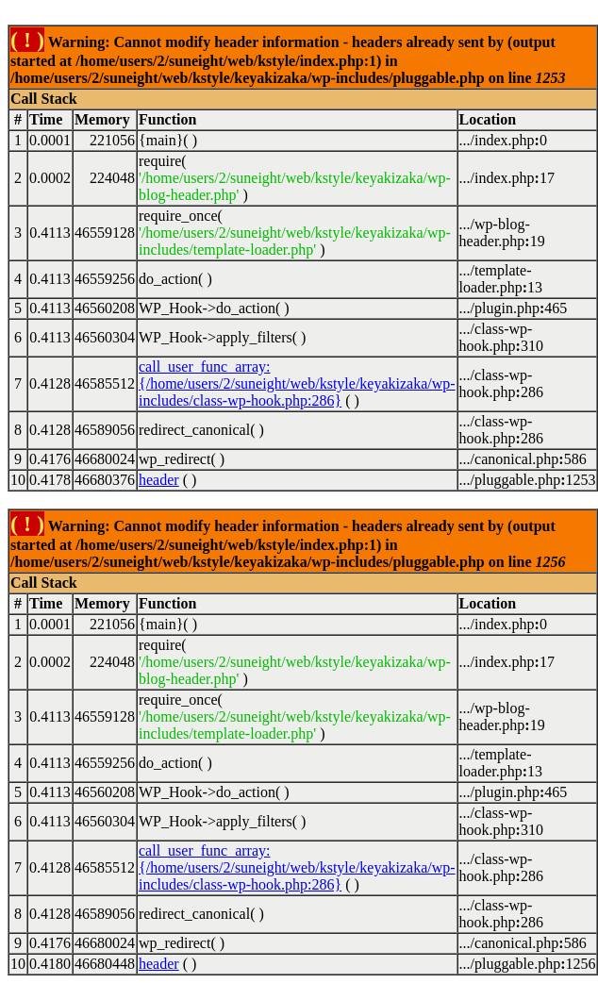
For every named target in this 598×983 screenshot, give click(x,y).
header (159, 480)
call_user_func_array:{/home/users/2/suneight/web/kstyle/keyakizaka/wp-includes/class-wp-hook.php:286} (297, 383)
